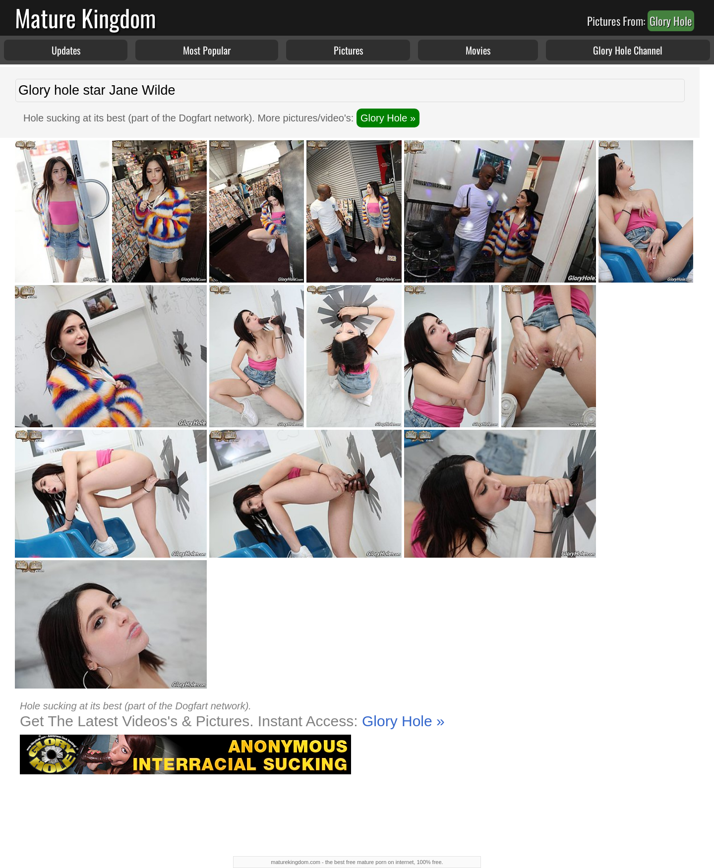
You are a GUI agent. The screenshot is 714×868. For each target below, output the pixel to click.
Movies (478, 50)
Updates (66, 50)
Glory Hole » (388, 118)
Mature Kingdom (85, 17)
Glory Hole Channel (627, 50)
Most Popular (207, 50)
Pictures (348, 50)
